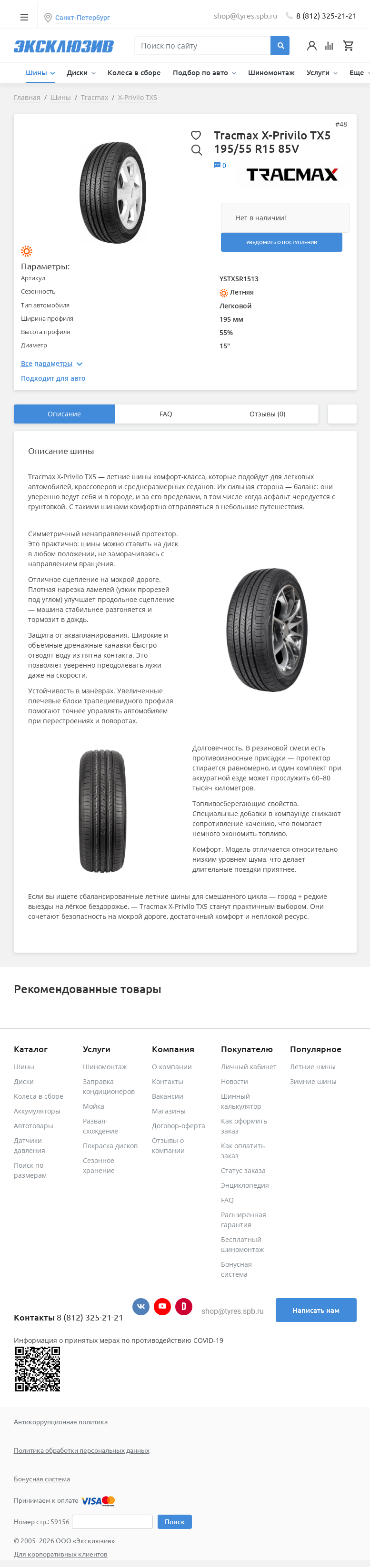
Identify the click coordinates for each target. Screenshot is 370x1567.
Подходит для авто (53, 378)
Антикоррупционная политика (61, 1421)
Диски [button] (78, 72)
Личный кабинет (249, 1066)
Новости (234, 1081)
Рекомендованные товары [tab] (87, 988)
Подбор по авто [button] (201, 72)
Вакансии (167, 1096)
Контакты (167, 1081)
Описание (64, 413)
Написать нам (316, 1310)
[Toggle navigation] (24, 17)
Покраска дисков (110, 1145)
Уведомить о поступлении (281, 242)
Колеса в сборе (134, 72)
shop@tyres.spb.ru (232, 1311)
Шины (24, 1066)
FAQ (166, 413)
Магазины (169, 1110)
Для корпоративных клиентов (61, 1553)
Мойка (93, 1106)
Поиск (175, 1521)
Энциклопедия (245, 1185)
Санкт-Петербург (82, 17)
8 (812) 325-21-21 (326, 15)
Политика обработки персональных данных (82, 1450)
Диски (24, 1081)
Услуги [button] (319, 72)
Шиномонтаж (271, 72)
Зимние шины (313, 1081)
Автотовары (33, 1125)
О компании (172, 1066)
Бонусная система (42, 1478)
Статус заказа (243, 1170)
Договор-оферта (178, 1125)
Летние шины (313, 1066)
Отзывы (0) (267, 413)
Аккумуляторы (37, 1110)
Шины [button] (37, 72)
